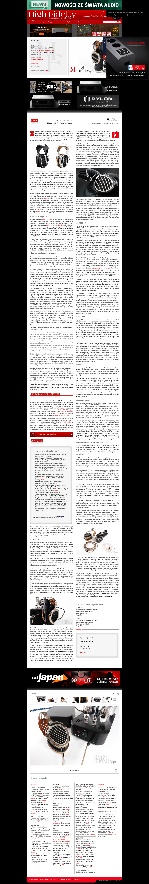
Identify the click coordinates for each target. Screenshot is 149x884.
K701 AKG (61, 410)
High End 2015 (47, 220)
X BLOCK (92, 835)
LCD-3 (38, 211)
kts (79, 879)
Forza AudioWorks (67, 411)
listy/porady (52, 22)
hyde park (70, 22)
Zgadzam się (112, 15)
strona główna (32, 22)
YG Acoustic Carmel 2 (112, 269)
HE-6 (56, 202)
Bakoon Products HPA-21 (62, 415)
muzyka (42, 22)
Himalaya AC (67, 841)
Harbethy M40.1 (98, 269)
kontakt (88, 22)
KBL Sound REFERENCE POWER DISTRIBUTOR (62, 839)
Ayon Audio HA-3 (64, 422)
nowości (61, 22)
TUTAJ (42, 480)
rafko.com (83, 652)
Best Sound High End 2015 (55, 225)
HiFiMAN (46, 198)
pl (103, 11)
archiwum (79, 22)
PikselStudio (119, 880)
